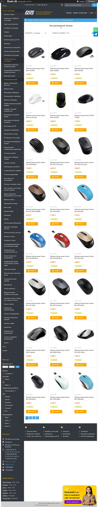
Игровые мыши (8, 89)
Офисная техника (9, 199)
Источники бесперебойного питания (12, 142)
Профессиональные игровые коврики (12, 104)
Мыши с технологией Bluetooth (10, 84)
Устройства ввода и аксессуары (10, 60)
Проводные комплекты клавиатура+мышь (11, 65)
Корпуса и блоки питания (12, 51)
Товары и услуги (33, 20)
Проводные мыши (9, 76)
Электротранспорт (9, 288)
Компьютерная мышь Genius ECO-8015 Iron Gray (84, 163)
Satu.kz (58, 503)
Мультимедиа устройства (12, 167)
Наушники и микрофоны (11, 130)
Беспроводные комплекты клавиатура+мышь (12, 71)
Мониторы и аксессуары (11, 55)
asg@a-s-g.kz (9, 464)
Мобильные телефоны (33, 434)
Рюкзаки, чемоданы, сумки (12, 184)
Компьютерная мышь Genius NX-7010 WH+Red (59, 257)
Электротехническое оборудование (10, 257)
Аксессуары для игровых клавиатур (11, 121)
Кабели (6, 219)
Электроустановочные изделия (11, 318)
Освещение (7, 215)
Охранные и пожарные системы (11, 228)
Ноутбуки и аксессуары (11, 28)
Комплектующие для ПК (11, 40)
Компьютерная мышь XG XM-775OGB (84, 116)
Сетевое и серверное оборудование (10, 338)
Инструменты (8, 285)
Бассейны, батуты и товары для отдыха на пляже (12, 299)
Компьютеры (8, 36)
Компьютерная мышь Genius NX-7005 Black (84, 304)
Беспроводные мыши (10, 79)
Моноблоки (7, 327)
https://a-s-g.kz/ (10, 461)
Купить (32, 83)
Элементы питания (9, 163)
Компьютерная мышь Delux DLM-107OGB (35, 69)
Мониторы (66, 436)
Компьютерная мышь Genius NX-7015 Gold (84, 257)
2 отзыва (81, 1)
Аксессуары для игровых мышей (11, 115)
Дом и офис (7, 207)
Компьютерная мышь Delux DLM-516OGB (59, 69)
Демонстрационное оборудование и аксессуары (12, 195)
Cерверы (6, 32)
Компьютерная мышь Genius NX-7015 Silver (35, 304)
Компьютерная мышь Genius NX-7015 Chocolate (59, 163)
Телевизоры (84, 431)
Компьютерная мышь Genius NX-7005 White (59, 210)
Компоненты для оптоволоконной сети (10, 251)
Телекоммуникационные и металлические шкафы (12, 245)
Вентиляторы (66, 434)
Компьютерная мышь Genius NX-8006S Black (59, 351)
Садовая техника (9, 323)
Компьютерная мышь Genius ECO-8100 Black (35, 163)
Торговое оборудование (11, 314)
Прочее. (6, 343)
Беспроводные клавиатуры (12, 96)
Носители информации (11, 174)
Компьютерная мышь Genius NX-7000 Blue (84, 398)
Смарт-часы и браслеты (34, 436)
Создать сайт (21, 1)
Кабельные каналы (10, 269)
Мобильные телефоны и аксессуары (11, 19)
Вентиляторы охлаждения (12, 47)
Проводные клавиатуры (11, 92)
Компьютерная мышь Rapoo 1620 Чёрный (35, 351)
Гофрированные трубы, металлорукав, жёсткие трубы (11, 263)
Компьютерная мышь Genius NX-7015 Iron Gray (59, 304)
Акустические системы (11, 134)
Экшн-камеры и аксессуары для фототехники (12, 189)
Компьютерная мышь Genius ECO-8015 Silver (84, 351)
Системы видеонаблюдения (12, 223)
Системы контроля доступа (12, 232)
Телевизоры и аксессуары (12, 138)
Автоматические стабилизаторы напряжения (12, 148)
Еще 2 (6, 411)
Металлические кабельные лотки (12, 274)
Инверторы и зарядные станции (11, 158)
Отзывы (4, 350)
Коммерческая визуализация (8, 332)
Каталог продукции (8, 11)
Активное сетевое (9, 236)
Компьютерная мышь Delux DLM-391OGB (83, 69)
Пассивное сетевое (10, 240)
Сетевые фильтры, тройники (12, 170)
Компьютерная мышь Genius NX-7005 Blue (84, 210)
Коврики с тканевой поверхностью (10, 110)
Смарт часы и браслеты (11, 24)
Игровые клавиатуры (10, 100)
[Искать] (94, 5)
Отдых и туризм (9, 304)
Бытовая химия (8, 211)
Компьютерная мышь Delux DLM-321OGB (59, 116)
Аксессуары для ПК (10, 126)
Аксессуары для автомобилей (9, 179)
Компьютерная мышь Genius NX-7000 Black (35, 398)
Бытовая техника (9, 14)
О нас (4, 347)
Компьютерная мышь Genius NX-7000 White (59, 398)
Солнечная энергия (10, 153)
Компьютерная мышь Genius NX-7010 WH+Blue (35, 257)
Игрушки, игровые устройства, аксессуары (11, 293)
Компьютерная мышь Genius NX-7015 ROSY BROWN (35, 210)
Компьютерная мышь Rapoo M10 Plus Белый (35, 116)
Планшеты (7, 43)
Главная (69, 13)
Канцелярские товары (11, 203)
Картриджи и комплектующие (9, 309)
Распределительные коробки (10, 280)
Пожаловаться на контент (56, 505)
